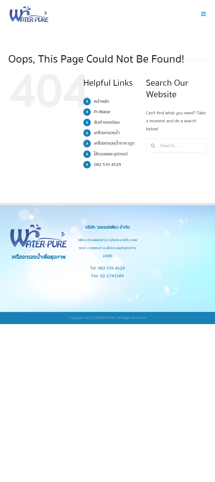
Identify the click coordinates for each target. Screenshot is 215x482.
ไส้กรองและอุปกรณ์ (111, 154)
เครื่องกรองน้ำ (107, 132)
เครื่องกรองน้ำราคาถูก (114, 143)
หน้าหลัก (101, 101)
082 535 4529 (107, 164)
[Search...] (176, 145)
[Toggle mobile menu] (204, 14)
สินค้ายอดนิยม (107, 122)
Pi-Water (102, 111)
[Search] (153, 145)
